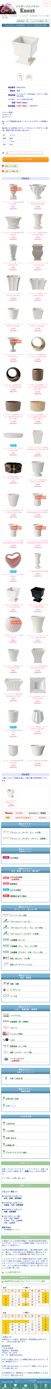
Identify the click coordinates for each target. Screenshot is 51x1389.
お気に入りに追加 (11, 166)
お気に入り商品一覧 (11, 171)
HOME (4, 16)
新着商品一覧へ (23, 21)
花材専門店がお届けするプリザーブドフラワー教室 (24, 1281)
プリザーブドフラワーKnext (27, 1382)
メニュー (46, 3)
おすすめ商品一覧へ (40, 21)
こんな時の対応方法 (12, 1272)
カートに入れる (25, 159)
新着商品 (13, 16)
